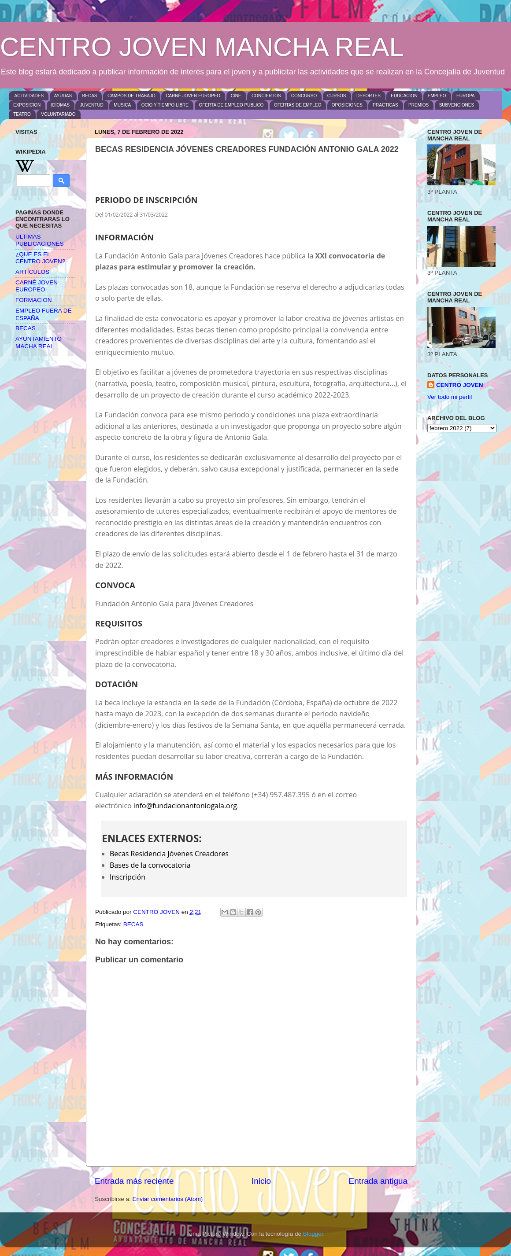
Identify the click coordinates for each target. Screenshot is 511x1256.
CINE (236, 95)
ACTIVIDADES (29, 95)
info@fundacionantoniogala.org (185, 805)
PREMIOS (418, 105)
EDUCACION (404, 95)
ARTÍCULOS (32, 272)
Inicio (261, 1181)
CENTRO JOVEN (459, 385)
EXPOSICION (27, 105)
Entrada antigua (378, 1181)
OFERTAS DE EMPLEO (297, 105)
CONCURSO (304, 95)
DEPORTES (368, 95)
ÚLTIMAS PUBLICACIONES (39, 240)
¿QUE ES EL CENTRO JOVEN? (40, 258)
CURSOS (336, 95)
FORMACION (33, 300)
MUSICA (122, 105)
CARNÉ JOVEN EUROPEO (193, 95)
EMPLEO (437, 95)
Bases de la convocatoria (150, 865)
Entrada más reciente (134, 1181)
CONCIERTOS (266, 95)
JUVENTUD (91, 105)
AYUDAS (63, 95)
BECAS (89, 95)
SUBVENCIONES (456, 105)
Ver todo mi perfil (449, 397)
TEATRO (22, 114)
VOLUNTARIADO (58, 114)
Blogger (313, 1233)
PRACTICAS (385, 105)
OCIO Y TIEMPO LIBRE (165, 105)
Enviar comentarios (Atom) (168, 1199)
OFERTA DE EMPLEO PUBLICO (231, 105)
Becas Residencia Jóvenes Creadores (169, 853)
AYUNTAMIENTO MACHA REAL (38, 342)
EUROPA (465, 95)
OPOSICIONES (347, 105)
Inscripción (127, 877)
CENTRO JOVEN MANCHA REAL (202, 47)
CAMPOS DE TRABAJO (131, 95)
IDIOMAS (60, 105)
